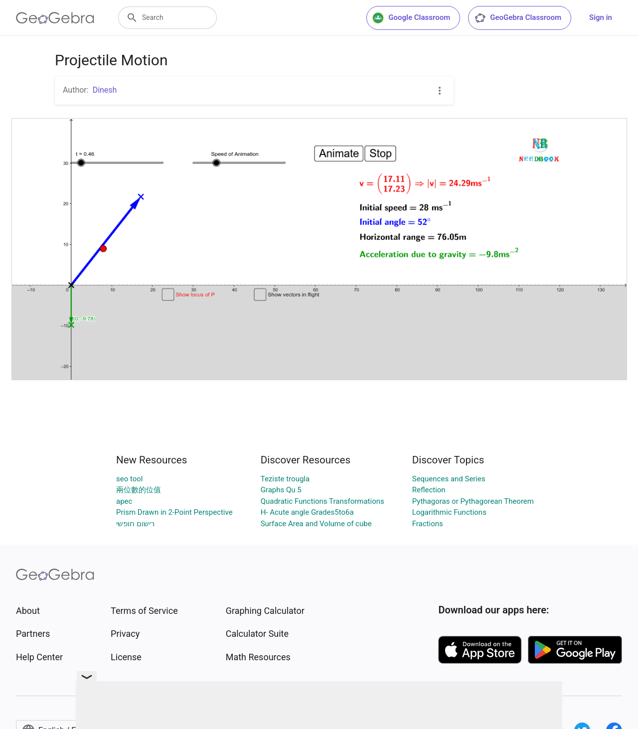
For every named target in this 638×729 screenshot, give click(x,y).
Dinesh (105, 90)
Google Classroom (411, 18)
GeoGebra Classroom (517, 18)
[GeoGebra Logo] (55, 18)
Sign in (600, 17)
